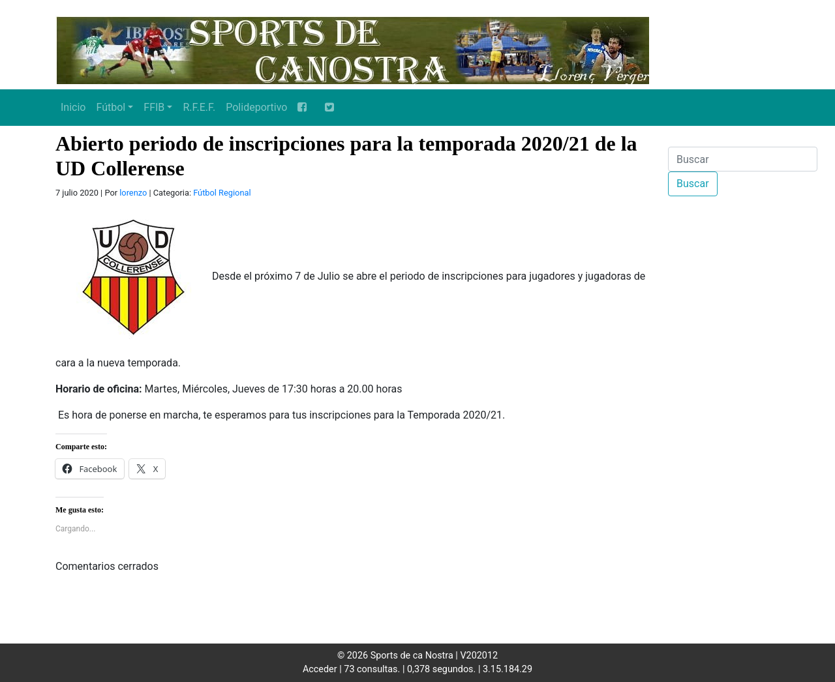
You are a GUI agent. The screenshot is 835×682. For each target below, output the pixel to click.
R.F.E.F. (199, 107)
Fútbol (110, 107)
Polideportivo (256, 107)
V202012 (479, 655)
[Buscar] (742, 159)
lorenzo (133, 193)
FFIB (154, 107)
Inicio (73, 107)
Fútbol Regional (221, 193)
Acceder (320, 669)
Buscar (692, 183)
